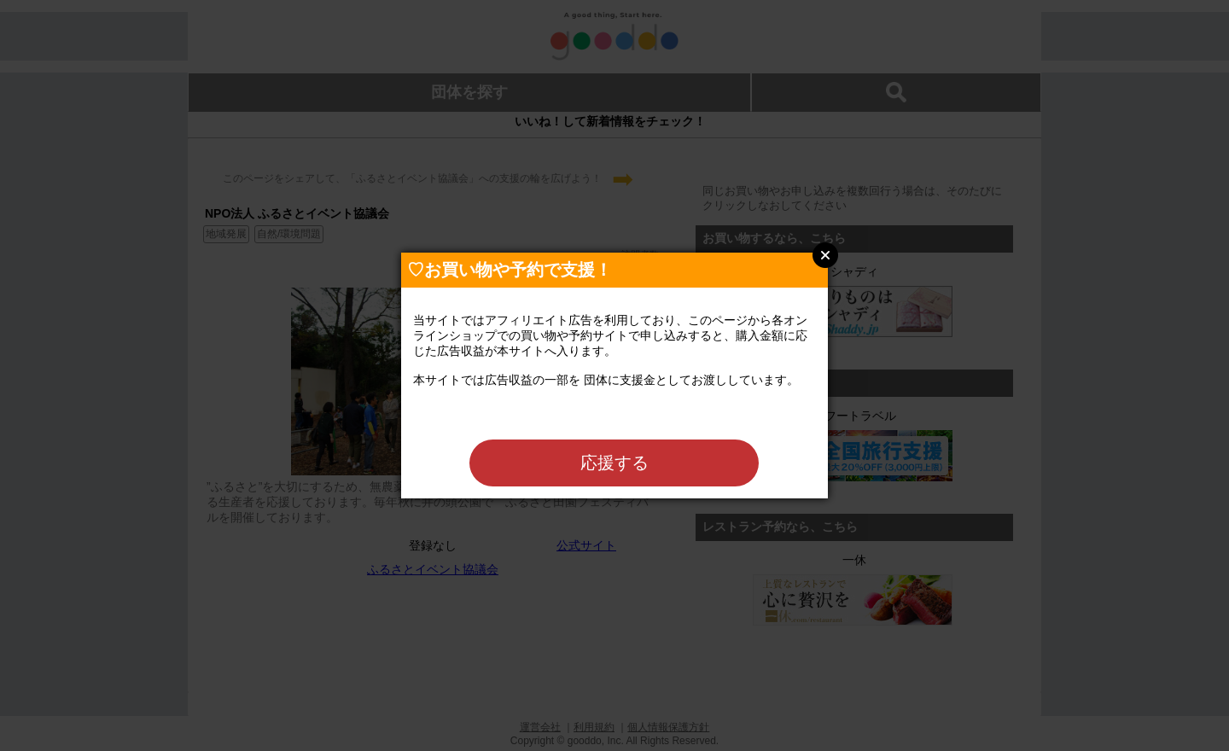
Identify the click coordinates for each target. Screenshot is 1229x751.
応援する (614, 462)
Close (825, 255)
